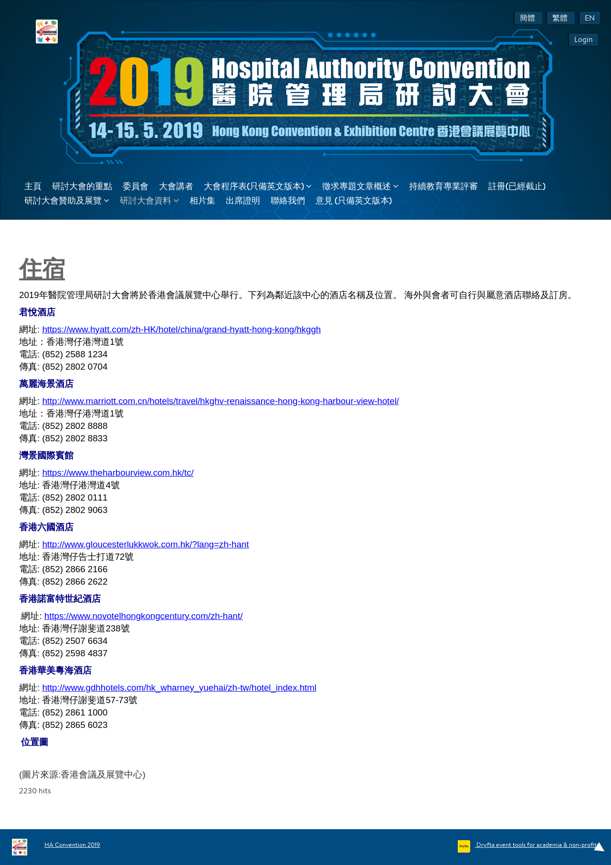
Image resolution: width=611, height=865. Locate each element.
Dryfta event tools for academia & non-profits (537, 845)
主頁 (33, 186)
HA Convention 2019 (72, 845)
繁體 (560, 18)
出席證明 (243, 200)
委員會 (135, 186)
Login (583, 39)
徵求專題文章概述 (360, 186)
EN (590, 18)
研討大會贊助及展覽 (66, 200)
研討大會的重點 (82, 186)
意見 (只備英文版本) (354, 200)
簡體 (528, 18)
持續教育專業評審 (443, 186)
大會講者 (176, 186)
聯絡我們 (288, 200)
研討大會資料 (149, 200)
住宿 (42, 269)
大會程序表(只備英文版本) (258, 186)
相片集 (202, 200)
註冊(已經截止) (517, 186)
